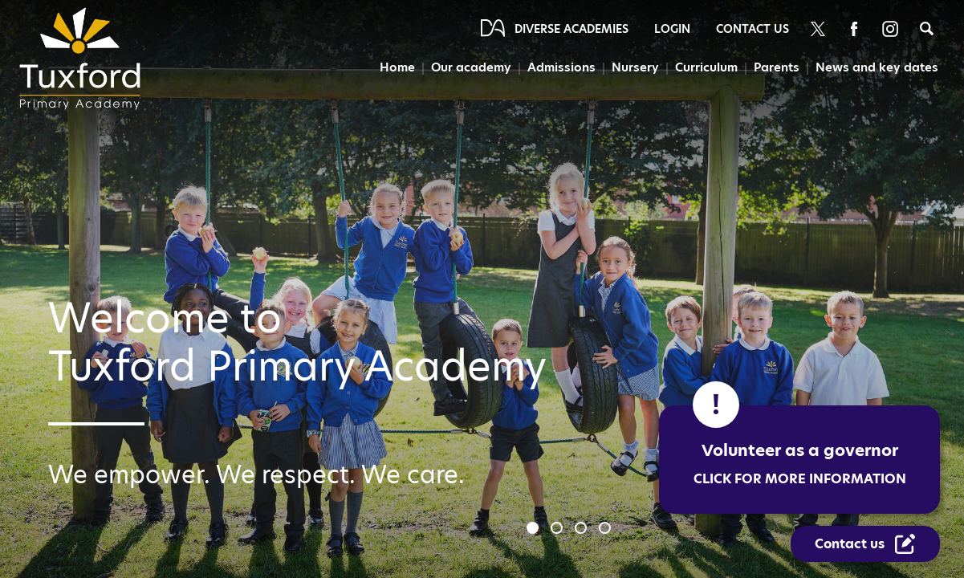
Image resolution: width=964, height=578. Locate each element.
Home (397, 67)
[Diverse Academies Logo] (85, 58)
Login (672, 29)
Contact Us (752, 29)
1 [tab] (535, 530)
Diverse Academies (571, 29)
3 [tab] (583, 530)
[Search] (927, 28)
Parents (776, 67)
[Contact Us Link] (865, 544)
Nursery (635, 67)
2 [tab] (559, 530)
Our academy (471, 67)
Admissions (561, 67)
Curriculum (706, 67)
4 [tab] (607, 530)
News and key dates (877, 67)
